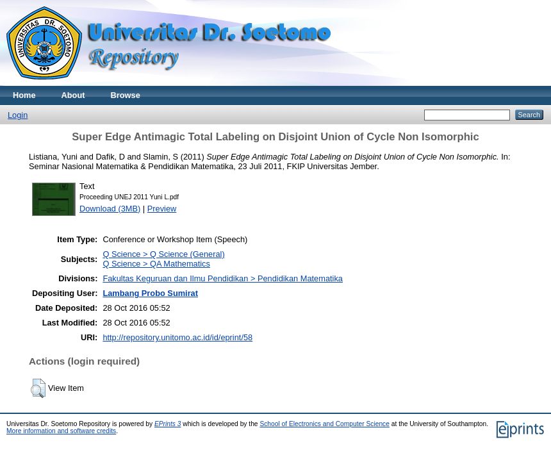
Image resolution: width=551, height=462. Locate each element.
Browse (125, 95)
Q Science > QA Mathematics (156, 263)
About (73, 95)
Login (18, 115)
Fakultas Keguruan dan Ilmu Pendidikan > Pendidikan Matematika (223, 278)
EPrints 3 (167, 423)
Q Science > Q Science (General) (163, 254)
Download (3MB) (109, 208)
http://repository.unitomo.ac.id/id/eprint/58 (177, 337)
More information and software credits (61, 430)
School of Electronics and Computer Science (324, 423)
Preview (162, 208)
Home (24, 95)
